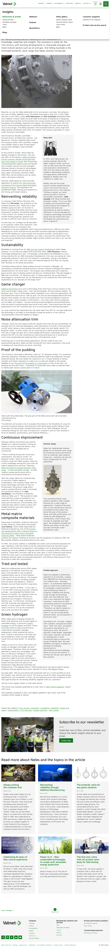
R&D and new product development (41, 249)
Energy (58, 932)
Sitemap (15, 945)
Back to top (55, 910)
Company (32, 923)
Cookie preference (70, 945)
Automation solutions (90, 923)
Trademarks (32, 945)
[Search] (106, 4)
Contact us (32, 936)
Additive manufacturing (11, 289)
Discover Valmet (34, 938)
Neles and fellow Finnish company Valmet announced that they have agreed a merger (18, 159)
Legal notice (23, 945)
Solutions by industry (90, 933)
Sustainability (33, 928)
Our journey (24, 708)
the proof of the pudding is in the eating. (31, 363)
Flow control (54, 710)
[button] (6, 16)
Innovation (35, 708)
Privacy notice (58, 945)
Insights (31, 931)
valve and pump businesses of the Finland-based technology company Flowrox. (18, 185)
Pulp (57, 925)
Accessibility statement (44, 945)
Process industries (40, 710)
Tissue (58, 930)
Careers (31, 926)
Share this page (7, 910)
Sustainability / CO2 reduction (19, 710)
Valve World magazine (55, 687)
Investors (32, 933)
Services (59, 935)
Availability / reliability (49, 708)
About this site (6, 945)
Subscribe (66, 740)
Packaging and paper (63, 927)
